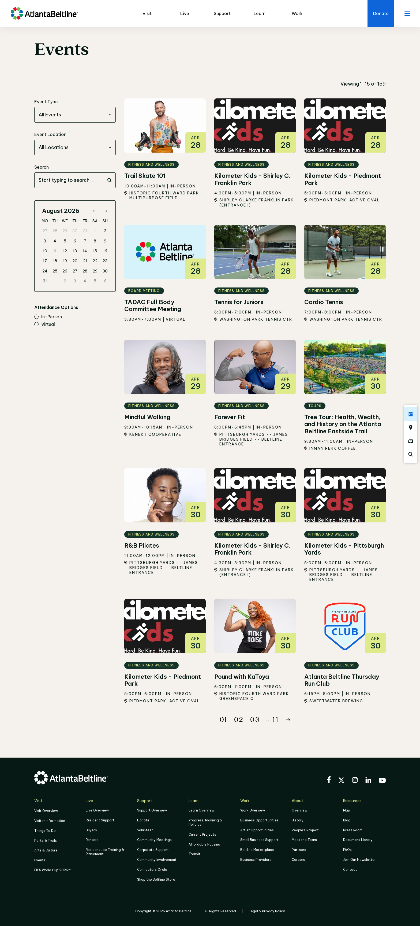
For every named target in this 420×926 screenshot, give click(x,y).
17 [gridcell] (45, 261)
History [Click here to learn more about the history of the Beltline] (297, 820)
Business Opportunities (259, 820)
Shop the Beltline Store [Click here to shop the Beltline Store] (156, 879)
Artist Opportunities (257, 830)
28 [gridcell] (54, 231)
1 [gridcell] (95, 231)
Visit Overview (46, 811)
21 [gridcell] (85, 261)
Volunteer (145, 830)
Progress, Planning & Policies (205, 822)
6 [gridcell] (75, 241)
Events (40, 859)
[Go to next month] (105, 211)
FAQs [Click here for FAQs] (347, 849)
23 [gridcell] (105, 261)
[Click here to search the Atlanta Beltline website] (410, 454)
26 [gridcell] (64, 271)
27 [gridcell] (45, 231)
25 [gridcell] (54, 271)
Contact (350, 869)
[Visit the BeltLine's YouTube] (382, 781)
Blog (346, 820)
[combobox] (75, 115)
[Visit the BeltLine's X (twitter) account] (341, 780)
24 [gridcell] (44, 271)
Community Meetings (154, 840)
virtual (44, 324)
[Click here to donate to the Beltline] (379, 13)
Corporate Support (153, 849)
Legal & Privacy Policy (267, 910)
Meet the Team (304, 840)
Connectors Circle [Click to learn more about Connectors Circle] (152, 869)
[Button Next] (288, 719)
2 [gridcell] (105, 231)
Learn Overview (201, 811)
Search (41, 167)
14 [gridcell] (85, 251)
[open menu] (406, 13)
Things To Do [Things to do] (45, 830)
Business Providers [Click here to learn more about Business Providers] (255, 859)
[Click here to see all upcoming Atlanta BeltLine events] (410, 414)
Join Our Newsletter (359, 859)
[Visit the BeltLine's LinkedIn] (368, 780)
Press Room (352, 830)
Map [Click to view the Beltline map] (346, 811)
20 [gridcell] (74, 261)
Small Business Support (259, 840)
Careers (298, 859)
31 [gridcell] (85, 231)
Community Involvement (157, 859)
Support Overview (152, 811)
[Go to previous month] (95, 211)
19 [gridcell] (65, 261)
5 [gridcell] (65, 241)
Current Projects (202, 834)
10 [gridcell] (45, 251)
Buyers (91, 830)
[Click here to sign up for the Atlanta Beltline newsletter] (410, 441)
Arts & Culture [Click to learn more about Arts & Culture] (46, 850)
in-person (48, 317)
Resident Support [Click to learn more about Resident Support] (100, 820)
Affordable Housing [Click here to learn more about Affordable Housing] (204, 844)
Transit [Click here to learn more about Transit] (194, 854)
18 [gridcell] (55, 261)
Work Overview (252, 811)
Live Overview (97, 811)
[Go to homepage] (44, 13)
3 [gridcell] (45, 241)
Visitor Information (49, 821)
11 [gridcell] (55, 251)
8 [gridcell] (95, 241)
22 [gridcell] (95, 261)
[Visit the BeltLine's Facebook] (329, 780)
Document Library (358, 840)
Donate (143, 820)
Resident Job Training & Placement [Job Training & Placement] (105, 851)
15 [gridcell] (95, 251)
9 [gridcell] (105, 241)
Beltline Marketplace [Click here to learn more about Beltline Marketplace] (257, 849)
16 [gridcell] (105, 251)
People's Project (305, 830)
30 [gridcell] (74, 231)
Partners (299, 849)
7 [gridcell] (85, 241)
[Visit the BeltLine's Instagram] (355, 780)
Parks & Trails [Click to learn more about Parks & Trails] (45, 840)
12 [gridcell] (65, 251)
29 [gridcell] (64, 231)
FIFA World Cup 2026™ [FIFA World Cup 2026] (52, 869)
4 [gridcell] (55, 241)
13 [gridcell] (75, 251)
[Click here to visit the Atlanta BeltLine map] (410, 427)
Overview (299, 811)
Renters (92, 840)
